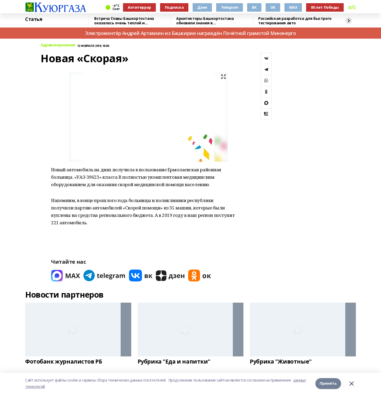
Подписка (174, 7)
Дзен (202, 7)
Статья (33, 19)
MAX (293, 7)
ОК (272, 7)
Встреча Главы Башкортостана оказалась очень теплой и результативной (124, 20)
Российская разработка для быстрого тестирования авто (295, 20)
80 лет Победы (325, 7)
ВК (254, 7)
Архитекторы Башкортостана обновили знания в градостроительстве (205, 20)
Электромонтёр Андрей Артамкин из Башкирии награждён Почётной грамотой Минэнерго (190, 33)
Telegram (229, 7)
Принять (328, 383)
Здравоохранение (57, 45)
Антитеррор (139, 7)
